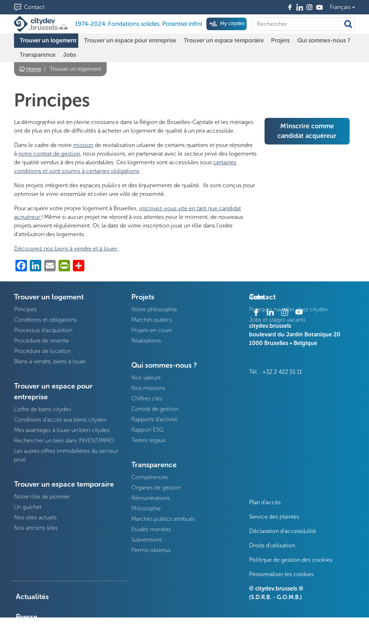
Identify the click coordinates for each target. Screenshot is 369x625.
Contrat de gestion (154, 408)
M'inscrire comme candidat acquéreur (306, 131)
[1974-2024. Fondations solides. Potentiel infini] (42, 23)
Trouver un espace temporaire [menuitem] (224, 40)
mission (83, 145)
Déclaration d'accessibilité (282, 531)
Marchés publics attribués (163, 518)
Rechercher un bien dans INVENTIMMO (64, 440)
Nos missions (148, 388)
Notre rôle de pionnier (42, 496)
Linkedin (299, 7)
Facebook (290, 7)
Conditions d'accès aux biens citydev (60, 419)
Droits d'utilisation (272, 545)
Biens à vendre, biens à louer (50, 361)
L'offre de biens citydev (42, 409)
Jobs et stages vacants (277, 319)
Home (33, 69)
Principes (25, 309)
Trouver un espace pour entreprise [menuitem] (130, 40)
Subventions (146, 539)
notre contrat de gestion (49, 153)
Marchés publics (151, 319)
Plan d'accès (265, 502)
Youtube (319, 7)
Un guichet (28, 507)
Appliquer (348, 24)
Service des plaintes (274, 516)
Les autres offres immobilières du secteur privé (66, 455)
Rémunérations (150, 498)
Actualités (32, 596)
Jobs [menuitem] (69, 54)
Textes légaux (148, 440)
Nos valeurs (146, 377)
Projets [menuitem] (280, 40)
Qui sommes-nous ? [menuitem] (323, 40)
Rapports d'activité (154, 419)
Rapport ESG (147, 429)
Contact (34, 7)
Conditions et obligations (45, 319)
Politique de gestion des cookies (290, 559)
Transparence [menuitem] (38, 54)
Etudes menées (151, 529)
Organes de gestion (156, 487)
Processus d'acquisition (43, 330)
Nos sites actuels (35, 517)
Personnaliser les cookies (281, 574)
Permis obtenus (151, 550)
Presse (26, 616)
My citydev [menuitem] (232, 23)
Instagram (310, 7)
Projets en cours (151, 330)
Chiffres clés (146, 398)
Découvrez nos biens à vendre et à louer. (66, 248)
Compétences (149, 477)
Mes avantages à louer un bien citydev (61, 430)
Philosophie (146, 508)
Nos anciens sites (36, 527)
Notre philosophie (154, 309)
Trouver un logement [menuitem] (48, 40)
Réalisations (146, 340)
